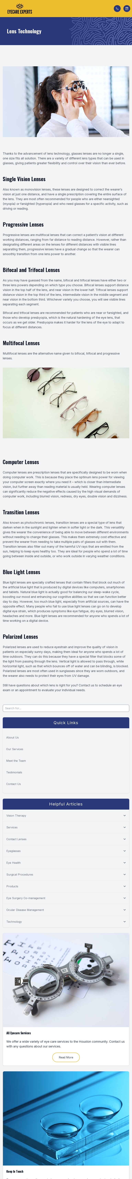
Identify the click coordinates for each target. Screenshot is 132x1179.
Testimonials (14, 772)
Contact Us (13, 784)
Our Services (14, 749)
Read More (66, 1057)
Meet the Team (16, 760)
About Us (12, 737)
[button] (2, 8)
